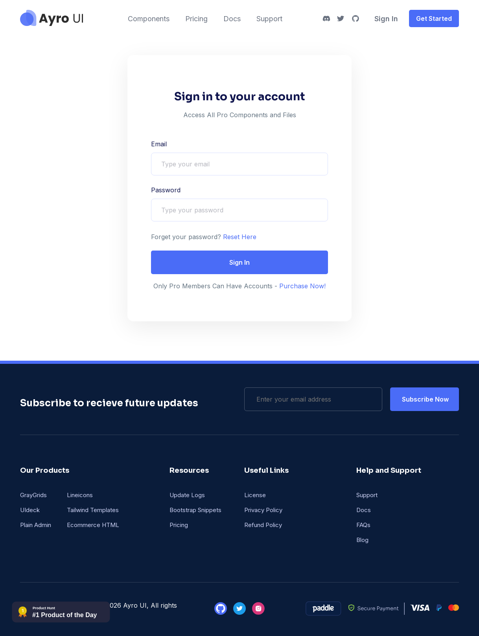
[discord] (326, 18)
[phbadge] (61, 620)
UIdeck (30, 510)
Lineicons (80, 495)
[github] (355, 18)
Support (269, 19)
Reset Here (238, 237)
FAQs (363, 525)
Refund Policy (263, 525)
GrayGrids (33, 495)
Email (159, 144)
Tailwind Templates (93, 510)
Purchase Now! (301, 286)
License (255, 495)
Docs (232, 19)
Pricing (196, 19)
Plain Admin (35, 525)
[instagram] (258, 612)
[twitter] (341, 18)
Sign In (239, 262)
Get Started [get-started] (434, 18)
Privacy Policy (263, 510)
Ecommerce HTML (93, 525)
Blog (362, 540)
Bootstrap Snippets (195, 510)
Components (148, 19)
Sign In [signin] (386, 19)
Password (166, 190)
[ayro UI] (51, 24)
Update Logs (187, 495)
